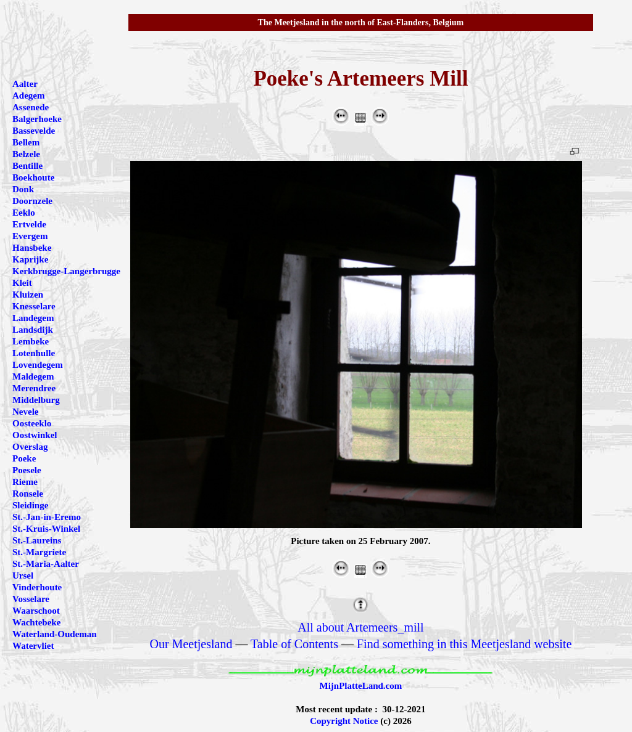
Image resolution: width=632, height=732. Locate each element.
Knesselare (34, 306)
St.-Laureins (36, 540)
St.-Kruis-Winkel (46, 529)
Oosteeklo (31, 423)
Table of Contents (294, 644)
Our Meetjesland (191, 644)
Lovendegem (37, 365)
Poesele (26, 470)
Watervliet (33, 646)
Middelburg (36, 400)
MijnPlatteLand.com (361, 686)
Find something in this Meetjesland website (464, 644)
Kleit (22, 283)
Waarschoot (36, 611)
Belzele (26, 154)
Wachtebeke (36, 622)
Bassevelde (33, 131)
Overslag (30, 447)
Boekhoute (33, 177)
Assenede (30, 107)
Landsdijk (32, 330)
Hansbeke (31, 248)
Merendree (34, 388)
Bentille (27, 166)
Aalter (25, 84)
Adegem (28, 95)
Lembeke (30, 341)
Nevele (25, 412)
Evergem (30, 236)
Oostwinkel (34, 435)
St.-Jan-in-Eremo (46, 517)
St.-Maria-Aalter (45, 564)
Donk (23, 189)
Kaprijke (30, 259)
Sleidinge (30, 505)
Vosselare (30, 599)
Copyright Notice (344, 721)
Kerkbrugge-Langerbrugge (66, 271)
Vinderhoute (37, 587)
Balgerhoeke (37, 119)
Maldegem (33, 376)
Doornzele (32, 201)
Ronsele (27, 493)
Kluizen (27, 294)
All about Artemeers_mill (360, 627)
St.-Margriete (39, 552)
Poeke (24, 458)
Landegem (33, 318)
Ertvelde (29, 224)
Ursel (22, 575)
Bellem (26, 142)
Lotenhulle (33, 353)
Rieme (25, 482)
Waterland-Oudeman (54, 634)
